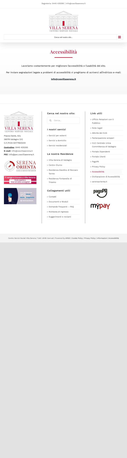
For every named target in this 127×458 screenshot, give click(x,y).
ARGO (67, 238)
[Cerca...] (63, 120)
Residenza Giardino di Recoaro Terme (63, 172)
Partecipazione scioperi (103, 138)
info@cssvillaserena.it (76, 3)
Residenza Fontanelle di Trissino (60, 180)
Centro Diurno (55, 165)
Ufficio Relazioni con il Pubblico (103, 121)
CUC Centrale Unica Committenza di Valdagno (104, 145)
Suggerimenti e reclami (60, 217)
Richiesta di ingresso (59, 212)
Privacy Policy (98, 166)
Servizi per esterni (57, 135)
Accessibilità (98, 171)
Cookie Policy (77, 238)
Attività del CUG (99, 133)
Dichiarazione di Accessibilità (106, 176)
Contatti (52, 197)
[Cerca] (50, 120)
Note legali (97, 128)
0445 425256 (58, 3)
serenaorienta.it (99, 181)
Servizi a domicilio (57, 140)
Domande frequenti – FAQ (61, 207)
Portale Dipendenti (101, 151)
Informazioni (102, 238)
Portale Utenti (98, 156)
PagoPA (95, 161)
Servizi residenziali (58, 145)
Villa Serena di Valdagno (60, 160)
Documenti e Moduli (58, 202)
